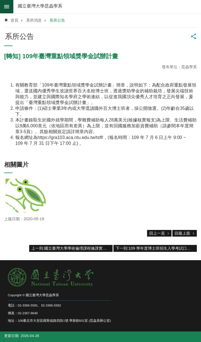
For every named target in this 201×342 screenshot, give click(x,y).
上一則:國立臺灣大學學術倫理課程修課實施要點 (72, 248)
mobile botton (6, 6)
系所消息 (34, 20)
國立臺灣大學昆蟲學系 (40, 6)
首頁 (14, 20)
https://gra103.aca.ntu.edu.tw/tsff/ (70, 137)
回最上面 (182, 233)
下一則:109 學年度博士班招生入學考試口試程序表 (156, 248)
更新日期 (11, 336)
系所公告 (57, 20)
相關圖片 (16, 164)
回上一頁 (157, 233)
